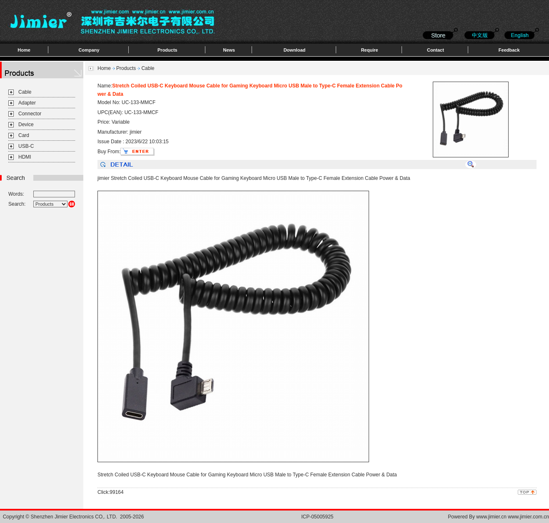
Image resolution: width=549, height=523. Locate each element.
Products (167, 49)
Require (369, 49)
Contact (435, 49)
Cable (24, 92)
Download (295, 49)
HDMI (24, 157)
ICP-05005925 (317, 517)
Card (23, 135)
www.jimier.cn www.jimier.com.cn (512, 517)
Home (23, 49)
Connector (29, 114)
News (229, 49)
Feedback (509, 49)
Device (26, 124)
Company (89, 49)
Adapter (27, 103)
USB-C (26, 146)
